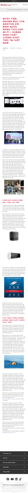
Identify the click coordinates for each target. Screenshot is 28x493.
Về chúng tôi (13, 4)
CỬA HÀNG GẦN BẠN (15, 9)
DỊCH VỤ (22, 9)
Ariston (20, 77)
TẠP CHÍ (9, 9)
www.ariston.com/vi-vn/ (9, 432)
